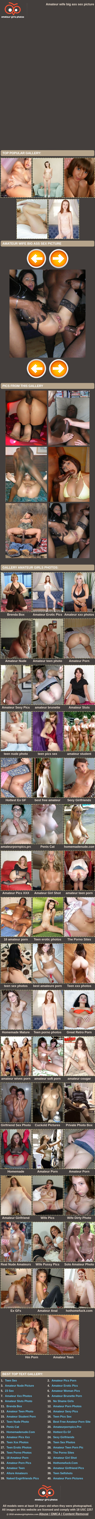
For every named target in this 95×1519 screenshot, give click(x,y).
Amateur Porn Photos (67, 1406)
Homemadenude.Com (21, 1432)
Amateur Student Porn (21, 1416)
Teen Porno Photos (19, 1452)
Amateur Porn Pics (19, 1462)
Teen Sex (11, 1380)
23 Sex (9, 1390)
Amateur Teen (16, 1468)
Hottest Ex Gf (62, 1432)
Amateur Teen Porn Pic (68, 1447)
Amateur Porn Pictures (68, 1478)
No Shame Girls (63, 1401)
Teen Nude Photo (18, 1421)
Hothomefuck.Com (65, 1462)
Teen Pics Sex (62, 1416)
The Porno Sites (63, 1452)
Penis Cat (13, 1426)
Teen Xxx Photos (18, 1442)
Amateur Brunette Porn (67, 1396)
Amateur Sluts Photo (18, 1401)
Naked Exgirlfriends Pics (23, 1478)
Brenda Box (14, 1406)
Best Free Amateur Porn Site (71, 1421)
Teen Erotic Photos (19, 1447)
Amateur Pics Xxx (18, 1437)
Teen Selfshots (63, 1473)
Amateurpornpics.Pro (67, 1426)
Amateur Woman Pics (66, 1390)
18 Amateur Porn (17, 1457)
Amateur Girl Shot (65, 1457)
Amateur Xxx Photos (18, 1396)
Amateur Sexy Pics (65, 1411)
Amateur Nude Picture (19, 1385)
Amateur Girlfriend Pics (68, 1468)
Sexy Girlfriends (63, 1437)
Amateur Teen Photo (20, 1411)
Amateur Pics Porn (64, 1380)
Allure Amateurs (17, 1473)
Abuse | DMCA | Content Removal (63, 1514)
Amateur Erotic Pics (65, 1385)
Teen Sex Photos (64, 1442)
